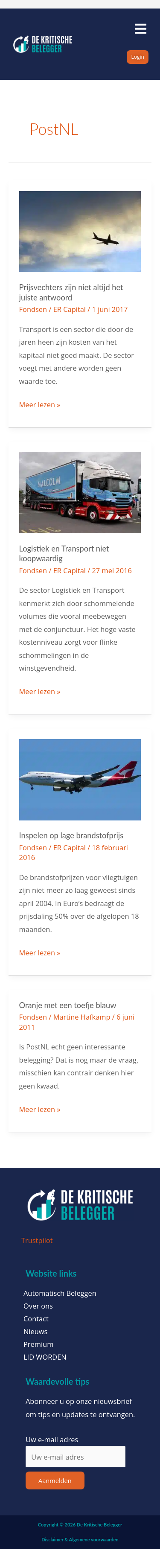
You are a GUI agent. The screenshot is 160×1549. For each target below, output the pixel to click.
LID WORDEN (45, 1357)
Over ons (38, 1306)
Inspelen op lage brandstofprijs (71, 835)
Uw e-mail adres (52, 1439)
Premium (38, 1344)
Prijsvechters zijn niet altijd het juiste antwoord (71, 292)
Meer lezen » (40, 403)
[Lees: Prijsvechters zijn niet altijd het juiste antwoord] (80, 230)
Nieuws (35, 1331)
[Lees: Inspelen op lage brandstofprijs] (80, 779)
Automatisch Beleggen (59, 1293)
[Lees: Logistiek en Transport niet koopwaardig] (80, 492)
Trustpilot (37, 1240)
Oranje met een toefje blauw (67, 1005)
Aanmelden (55, 1480)
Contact (36, 1319)
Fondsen (33, 309)
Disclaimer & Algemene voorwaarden (79, 1539)
